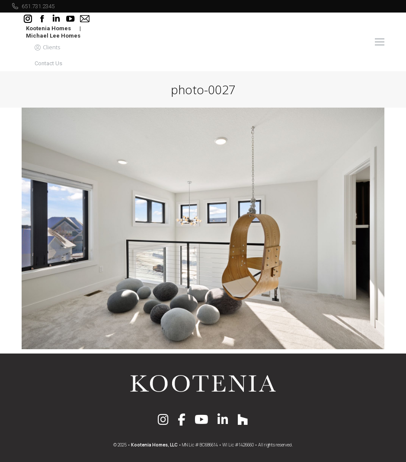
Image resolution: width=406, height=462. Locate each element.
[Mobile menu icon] (379, 42)
